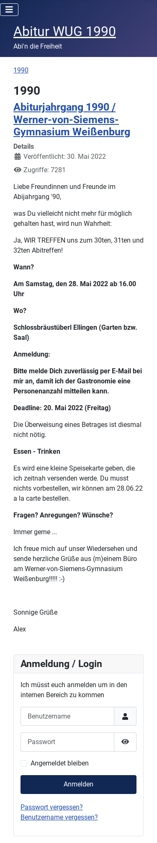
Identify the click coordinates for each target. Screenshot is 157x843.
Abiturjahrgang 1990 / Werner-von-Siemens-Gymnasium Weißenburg (71, 119)
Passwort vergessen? (52, 807)
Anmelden (78, 784)
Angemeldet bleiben (60, 763)
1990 (20, 70)
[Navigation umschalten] (9, 9)
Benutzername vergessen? (59, 817)
